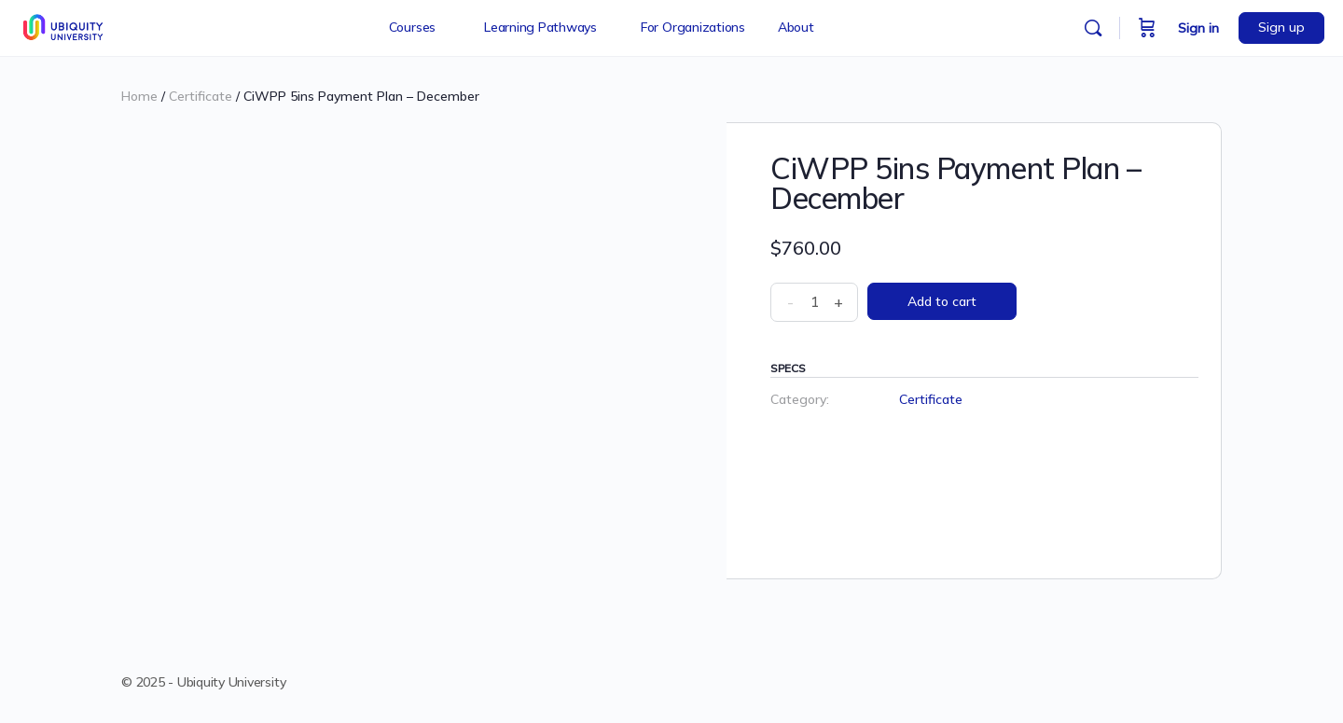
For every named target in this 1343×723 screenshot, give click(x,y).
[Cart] (1147, 28)
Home (139, 96)
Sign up (1281, 27)
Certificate (200, 96)
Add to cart (941, 301)
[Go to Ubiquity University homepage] (65, 25)
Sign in (1198, 28)
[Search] (1093, 28)
